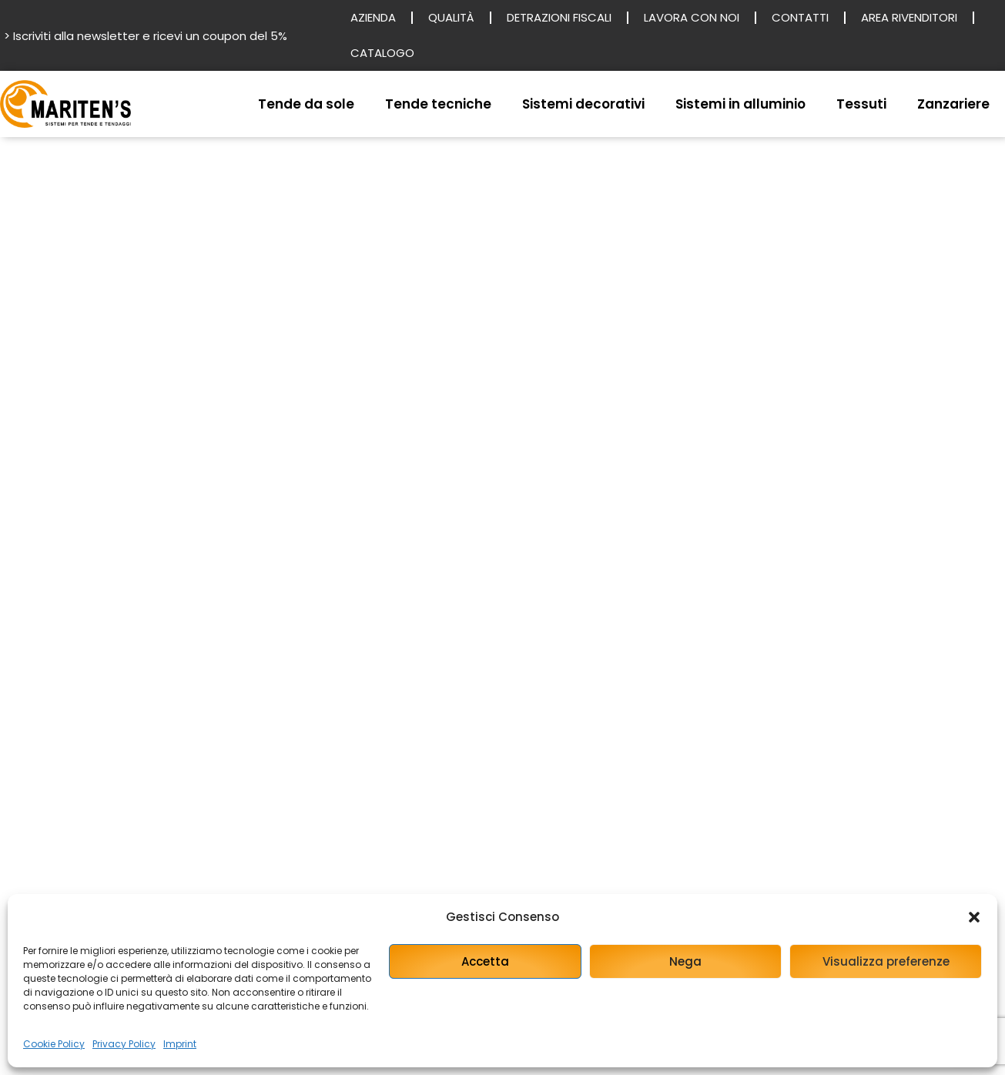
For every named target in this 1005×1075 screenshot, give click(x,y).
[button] (974, 917)
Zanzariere (953, 104)
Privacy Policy (124, 1043)
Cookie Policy (54, 1043)
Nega (685, 961)
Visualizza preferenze (886, 961)
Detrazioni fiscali (559, 17)
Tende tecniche (438, 104)
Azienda (373, 17)
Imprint (179, 1043)
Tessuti (861, 104)
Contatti (800, 17)
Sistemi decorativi (583, 104)
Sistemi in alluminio (740, 104)
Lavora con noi (691, 17)
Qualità (451, 17)
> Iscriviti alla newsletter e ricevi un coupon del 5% (145, 36)
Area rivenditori (909, 17)
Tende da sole (306, 104)
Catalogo (382, 53)
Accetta (485, 961)
